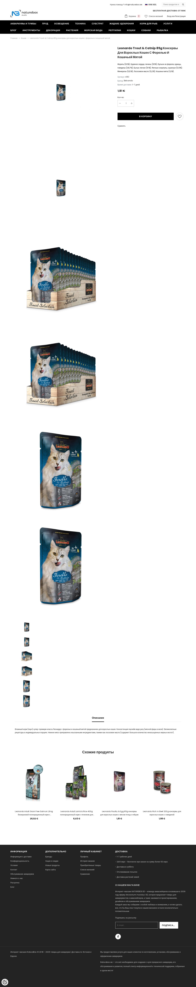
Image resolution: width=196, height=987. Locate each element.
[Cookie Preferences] (4, 982)
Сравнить (121, 126)
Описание (98, 718)
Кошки (23, 38)
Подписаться (170, 925)
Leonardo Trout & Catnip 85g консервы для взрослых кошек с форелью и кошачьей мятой (70, 38)
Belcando (128, 80)
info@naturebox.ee (133, 4)
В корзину (145, 116)
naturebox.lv (106, 979)
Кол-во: (121, 97)
